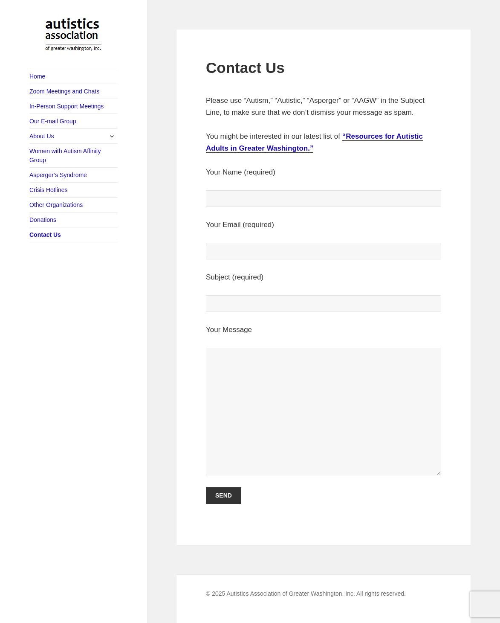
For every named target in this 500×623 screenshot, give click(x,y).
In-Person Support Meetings (66, 106)
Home (37, 76)
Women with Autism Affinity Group (65, 155)
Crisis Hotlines (48, 189)
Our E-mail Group (52, 121)
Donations (42, 219)
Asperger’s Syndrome (58, 175)
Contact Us (45, 234)
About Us (41, 136)
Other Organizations (56, 204)
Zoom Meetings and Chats (64, 91)
